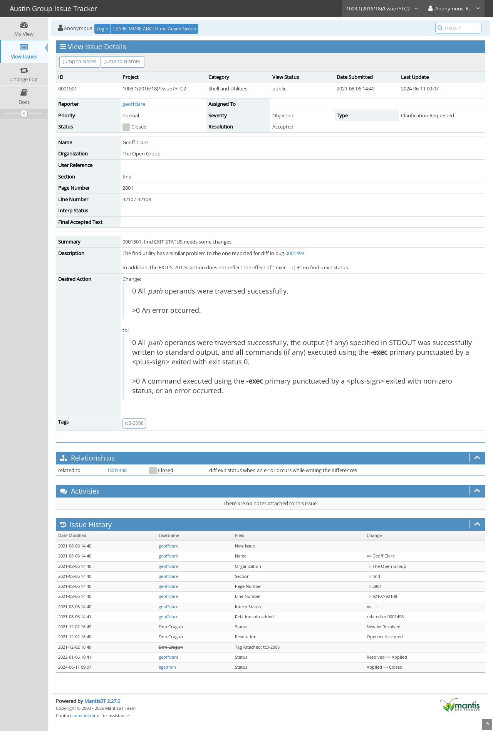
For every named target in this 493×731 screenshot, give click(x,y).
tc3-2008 (134, 423)
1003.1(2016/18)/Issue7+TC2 (382, 8)
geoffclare (133, 103)
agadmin (167, 667)
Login (102, 28)
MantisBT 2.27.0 (102, 701)
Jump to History (122, 61)
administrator (86, 715)
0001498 (294, 253)
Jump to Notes (79, 61)
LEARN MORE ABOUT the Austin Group (154, 28)
